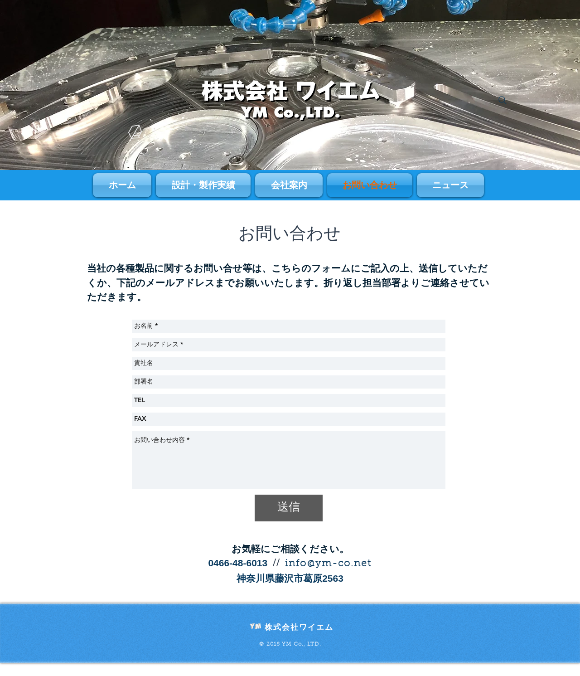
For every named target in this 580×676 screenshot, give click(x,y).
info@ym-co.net (328, 564)
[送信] (289, 508)
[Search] (502, 100)
